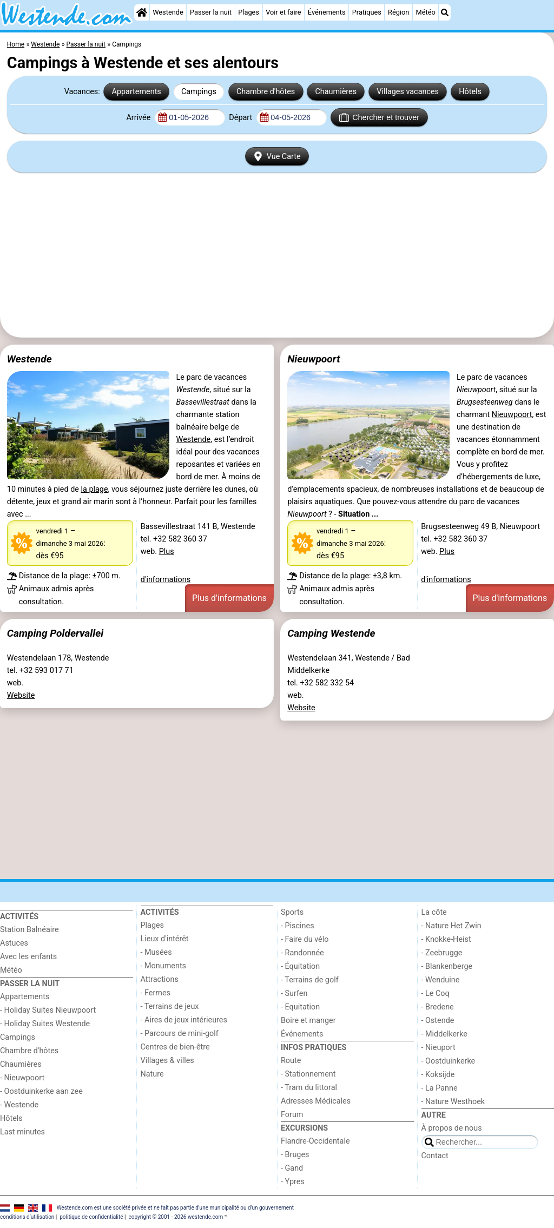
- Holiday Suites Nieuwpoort (48, 1010)
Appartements (136, 91)
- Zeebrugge (442, 953)
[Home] (141, 12)
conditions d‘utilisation (27, 1217)
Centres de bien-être (175, 1047)
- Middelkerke (444, 1034)
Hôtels (470, 91)
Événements (327, 12)
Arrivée (139, 117)
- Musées (156, 952)
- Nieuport (438, 1047)
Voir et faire (283, 12)
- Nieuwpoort (22, 1077)
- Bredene (437, 1007)
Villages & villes (167, 1060)
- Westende (19, 1105)
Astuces (14, 943)
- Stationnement (308, 1074)
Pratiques (366, 12)
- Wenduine (440, 980)
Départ (241, 117)
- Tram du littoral (309, 1087)
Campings (198, 91)
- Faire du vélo (304, 939)
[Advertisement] (277, 255)
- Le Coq (435, 993)
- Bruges (295, 1154)
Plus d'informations (229, 598)
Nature (152, 1074)
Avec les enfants (28, 956)
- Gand (292, 1168)
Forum (292, 1114)
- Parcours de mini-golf (180, 1033)
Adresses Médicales (316, 1101)
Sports (292, 912)
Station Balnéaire (29, 929)
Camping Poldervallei (55, 633)
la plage (94, 489)
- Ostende (437, 1020)
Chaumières (336, 91)
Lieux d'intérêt (165, 938)
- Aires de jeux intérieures (184, 1020)
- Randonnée (302, 953)
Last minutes (22, 1132)
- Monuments (164, 965)
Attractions (160, 979)
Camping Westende (331, 633)
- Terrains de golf (310, 980)
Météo (426, 12)
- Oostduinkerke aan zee (41, 1091)
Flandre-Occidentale (315, 1141)
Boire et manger (308, 1020)
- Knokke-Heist (446, 939)
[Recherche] (445, 12)
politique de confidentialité (91, 1217)
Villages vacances (408, 91)
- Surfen (294, 993)
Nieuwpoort (313, 359)
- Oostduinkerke (448, 1061)
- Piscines (297, 925)
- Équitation (300, 966)
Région (398, 12)
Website (21, 695)
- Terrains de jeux (170, 1006)
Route (291, 1060)
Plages (248, 12)
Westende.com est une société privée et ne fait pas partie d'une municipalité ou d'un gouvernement (175, 1207)
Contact (435, 1155)
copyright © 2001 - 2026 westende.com (175, 1217)
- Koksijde (438, 1074)
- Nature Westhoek (453, 1101)
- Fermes (156, 993)
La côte (434, 912)
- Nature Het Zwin (451, 925)
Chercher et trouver (379, 117)
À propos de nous (451, 1128)
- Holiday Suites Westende (45, 1023)
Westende (168, 12)
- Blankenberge (447, 966)
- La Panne (439, 1088)
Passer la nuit (211, 12)
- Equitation (300, 1007)
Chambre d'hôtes (265, 91)
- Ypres (293, 1181)
